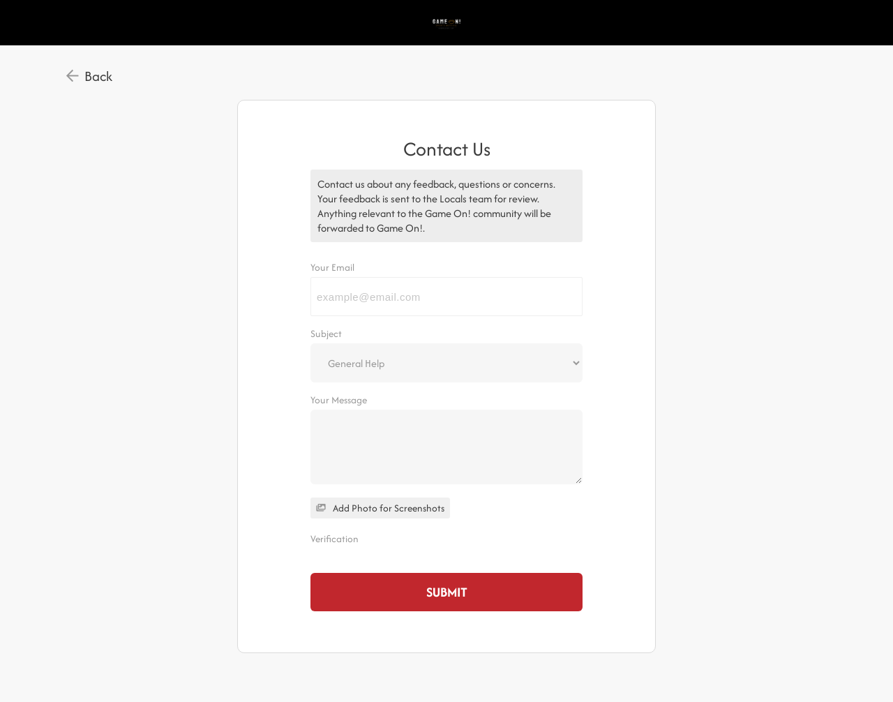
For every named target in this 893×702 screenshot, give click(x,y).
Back (98, 76)
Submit (446, 592)
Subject (326, 334)
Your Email (332, 267)
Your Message (338, 400)
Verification (334, 539)
